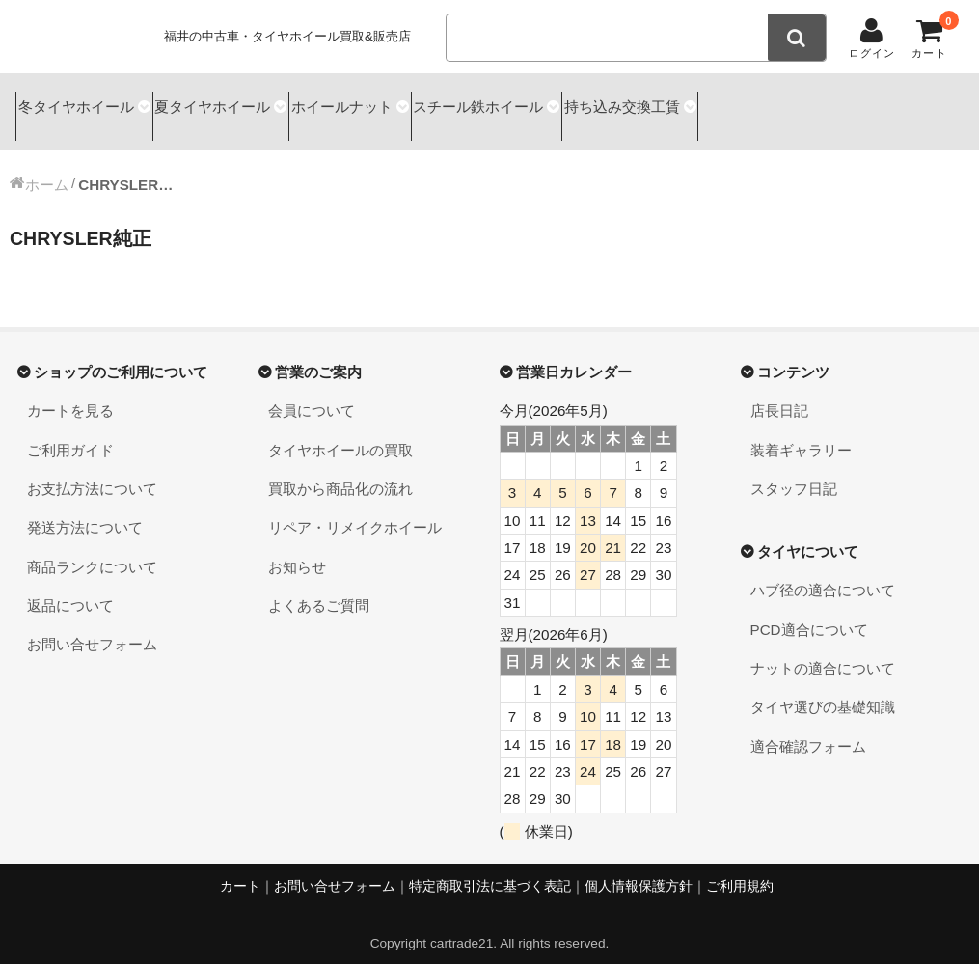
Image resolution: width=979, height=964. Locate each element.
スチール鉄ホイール (561, 103)
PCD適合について (809, 612)
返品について (70, 588)
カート (240, 869)
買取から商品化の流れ (340, 471)
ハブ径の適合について (822, 573)
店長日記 (779, 393)
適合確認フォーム (808, 729)
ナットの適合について (822, 651)
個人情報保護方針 (639, 869)
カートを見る (70, 393)
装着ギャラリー (801, 433)
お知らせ (297, 549)
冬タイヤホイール (81, 103)
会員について (311, 393)
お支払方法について (92, 471)
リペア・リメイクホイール (355, 511)
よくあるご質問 (318, 588)
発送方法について (85, 511)
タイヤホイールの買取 (340, 433)
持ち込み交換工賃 (730, 103)
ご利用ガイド (70, 433)
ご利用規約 (740, 869)
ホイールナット (398, 103)
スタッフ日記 (793, 471)
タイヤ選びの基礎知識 (822, 690)
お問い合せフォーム (92, 628)
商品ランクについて (92, 549)
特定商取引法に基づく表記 (490, 869)
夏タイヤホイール (243, 103)
